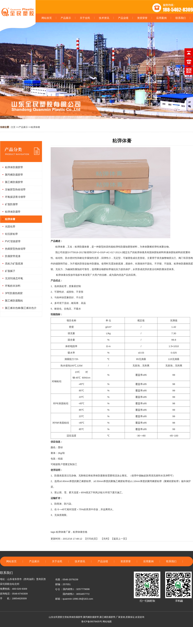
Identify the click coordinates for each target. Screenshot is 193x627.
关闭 (105, 538)
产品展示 (23, 127)
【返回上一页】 (119, 538)
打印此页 (91, 538)
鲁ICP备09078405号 (91, 621)
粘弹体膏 (35, 127)
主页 (13, 127)
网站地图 (107, 621)
